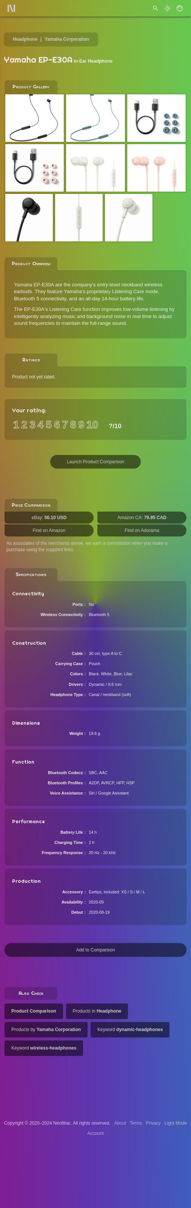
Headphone (25, 39)
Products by (46, 1029)
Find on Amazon (49, 530)
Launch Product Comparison (95, 461)
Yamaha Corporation (67, 39)
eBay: (49, 517)
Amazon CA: (141, 517)
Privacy (153, 1123)
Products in (97, 1011)
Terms (136, 1123)
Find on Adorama (142, 530)
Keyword (130, 1029)
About (120, 1123)
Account (95, 1133)
